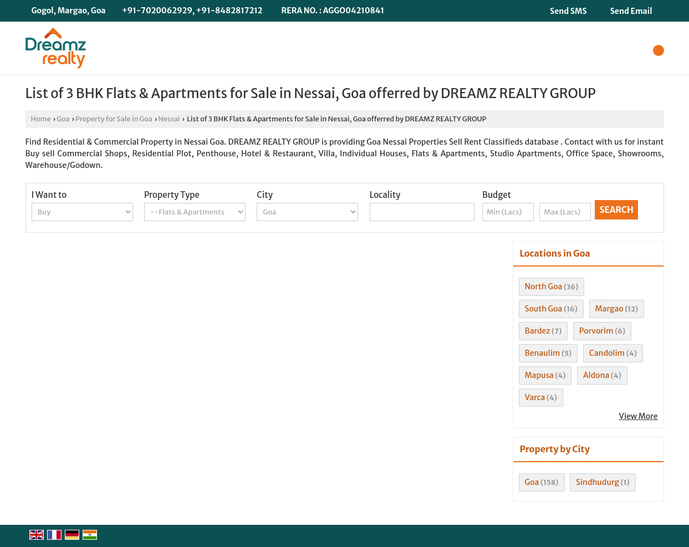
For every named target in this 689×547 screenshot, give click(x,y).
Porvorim (596, 331)
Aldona (596, 375)
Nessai (169, 119)
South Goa (544, 309)
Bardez (537, 331)
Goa (63, 119)
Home (41, 119)
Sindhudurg (597, 482)
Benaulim (542, 353)
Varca (535, 397)
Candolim (607, 353)
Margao (609, 309)
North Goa (544, 287)
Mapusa (539, 375)
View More (638, 416)
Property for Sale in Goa (113, 119)
